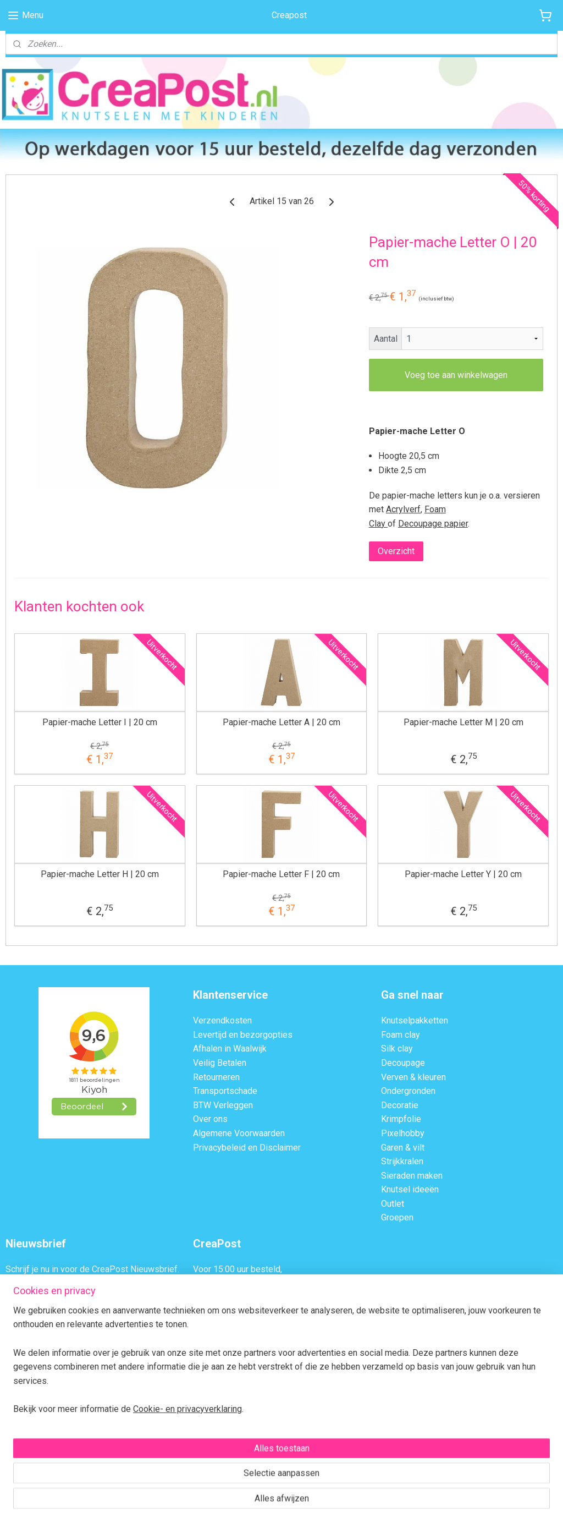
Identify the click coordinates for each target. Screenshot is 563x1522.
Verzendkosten (222, 1020)
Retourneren (216, 1077)
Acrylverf (403, 509)
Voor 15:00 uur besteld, (237, 1269)
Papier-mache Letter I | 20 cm (99, 722)
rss (256, 1501)
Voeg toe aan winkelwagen (456, 375)
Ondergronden (408, 1091)
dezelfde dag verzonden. (241, 1283)
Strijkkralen (402, 1161)
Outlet (392, 1203)
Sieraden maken (412, 1175)
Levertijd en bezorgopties (242, 1035)
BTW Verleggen (223, 1105)
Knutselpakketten (414, 1020)
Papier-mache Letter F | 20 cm (281, 874)
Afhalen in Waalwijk (230, 1048)
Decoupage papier (433, 523)
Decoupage (403, 1063)
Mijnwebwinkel (389, 1501)
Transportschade (225, 1091)
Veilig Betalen (219, 1063)
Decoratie (399, 1105)
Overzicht (396, 551)
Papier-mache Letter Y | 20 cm (463, 874)
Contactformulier (252, 1367)
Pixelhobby (402, 1133)
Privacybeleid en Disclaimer (247, 1147)
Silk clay (397, 1048)
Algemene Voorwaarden (239, 1133)
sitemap (235, 1501)
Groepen (397, 1217)
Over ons (210, 1119)
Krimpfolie (401, 1119)
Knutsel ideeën (410, 1189)
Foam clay (400, 1035)
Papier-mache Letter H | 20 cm (100, 874)
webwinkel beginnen (296, 1501)
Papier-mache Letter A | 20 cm (281, 722)
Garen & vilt (402, 1147)
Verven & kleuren (413, 1077)
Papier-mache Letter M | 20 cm (463, 722)
